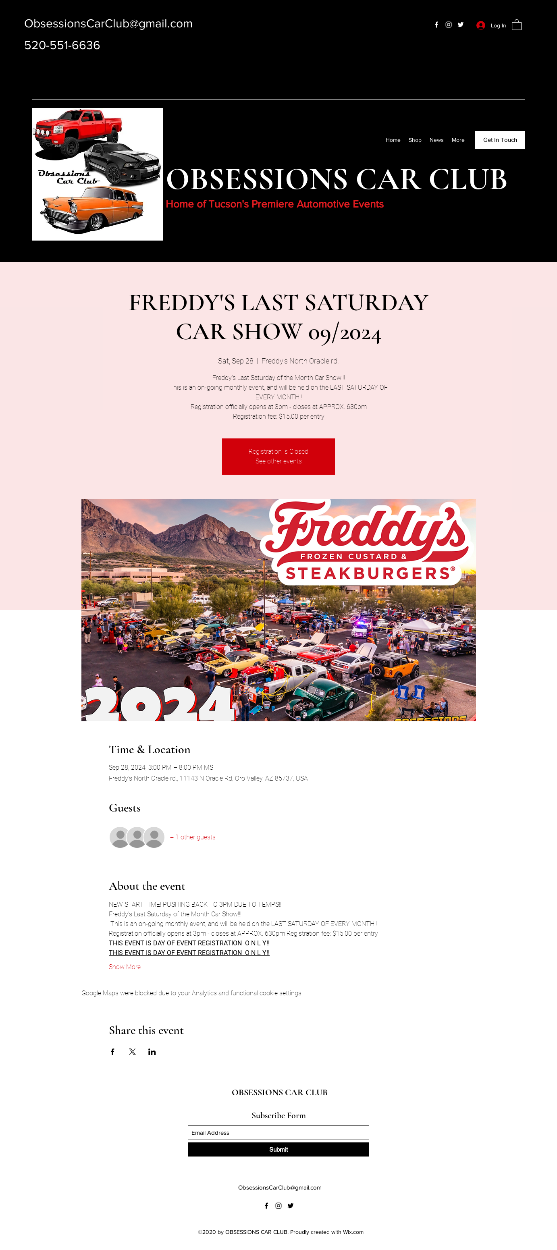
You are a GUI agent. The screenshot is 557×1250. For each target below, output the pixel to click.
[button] (517, 24)
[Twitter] (461, 25)
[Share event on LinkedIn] (152, 1052)
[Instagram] (449, 25)
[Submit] (278, 1149)
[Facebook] (436, 25)
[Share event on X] (132, 1052)
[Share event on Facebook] (112, 1052)
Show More (125, 967)
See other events (279, 461)
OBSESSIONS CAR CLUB (280, 1092)
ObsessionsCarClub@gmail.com (108, 23)
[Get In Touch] (500, 140)
